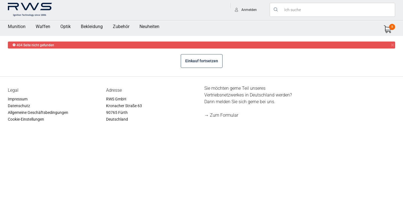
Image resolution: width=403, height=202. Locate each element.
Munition (17, 26)
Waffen (43, 26)
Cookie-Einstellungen (26, 119)
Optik (65, 26)
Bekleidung (92, 26)
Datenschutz (19, 106)
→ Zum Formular (221, 115)
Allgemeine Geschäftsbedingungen (38, 112)
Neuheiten (149, 26)
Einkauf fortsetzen (201, 61)
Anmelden (249, 10)
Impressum (18, 99)
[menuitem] (16, 27)
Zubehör (121, 26)
